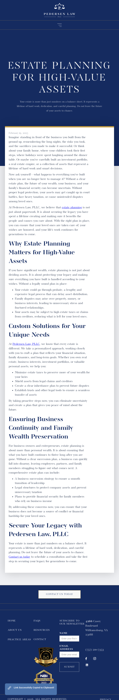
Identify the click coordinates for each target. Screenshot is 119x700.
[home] (59, 10)
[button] (60, 24)
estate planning (72, 207)
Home (12, 620)
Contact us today (19, 557)
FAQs (37, 620)
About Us (15, 630)
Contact (40, 639)
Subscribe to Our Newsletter (72, 622)
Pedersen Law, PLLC (26, 344)
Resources (42, 630)
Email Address (66, 648)
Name (64, 633)
